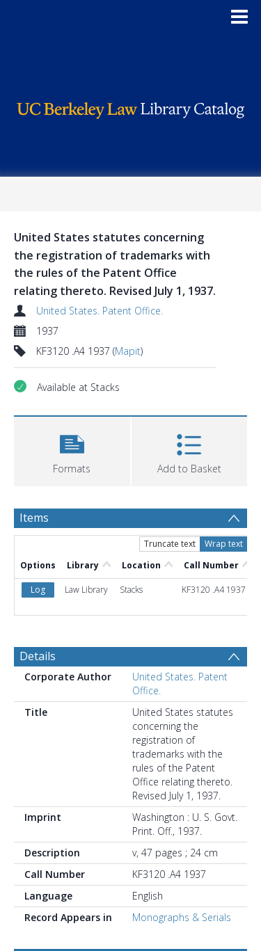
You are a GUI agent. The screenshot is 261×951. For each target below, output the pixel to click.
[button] (72, 450)
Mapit (128, 351)
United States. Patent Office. (99, 310)
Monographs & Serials (181, 917)
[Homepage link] (131, 106)
